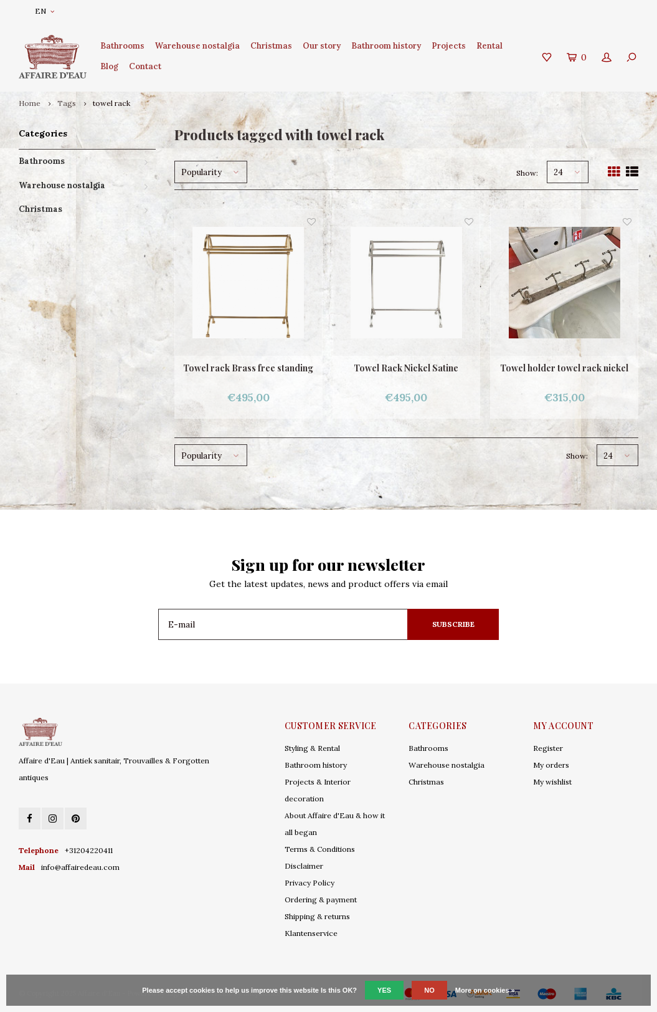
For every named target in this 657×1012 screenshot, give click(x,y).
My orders (551, 765)
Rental (489, 46)
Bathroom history (386, 46)
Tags (66, 103)
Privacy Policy (309, 882)
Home (29, 103)
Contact (145, 66)
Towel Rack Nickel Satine (406, 368)
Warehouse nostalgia (197, 46)
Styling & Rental (312, 748)
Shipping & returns (317, 916)
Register (548, 748)
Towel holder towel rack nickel (564, 368)
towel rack (111, 103)
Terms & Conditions (320, 849)
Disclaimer (304, 866)
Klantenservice (311, 933)
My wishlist (552, 781)
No (429, 990)
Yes (384, 990)
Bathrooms (122, 46)
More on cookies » (485, 990)
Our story (322, 46)
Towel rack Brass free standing (248, 368)
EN (44, 11)
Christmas (271, 46)
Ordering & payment (321, 899)
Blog (109, 66)
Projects (449, 46)
